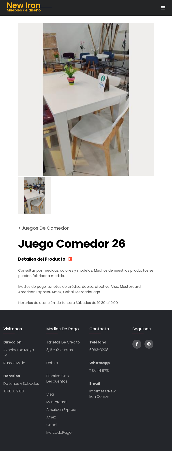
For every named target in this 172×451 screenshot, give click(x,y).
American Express (61, 409)
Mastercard (56, 402)
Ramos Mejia (14, 362)
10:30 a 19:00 (13, 391)
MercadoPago (59, 432)
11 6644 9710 (99, 370)
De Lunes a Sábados (21, 383)
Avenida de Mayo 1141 (18, 352)
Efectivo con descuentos (57, 378)
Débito (52, 362)
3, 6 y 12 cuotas (59, 349)
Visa (50, 394)
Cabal (51, 424)
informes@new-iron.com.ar (103, 394)
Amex (51, 417)
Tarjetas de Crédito (63, 342)
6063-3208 (98, 349)
